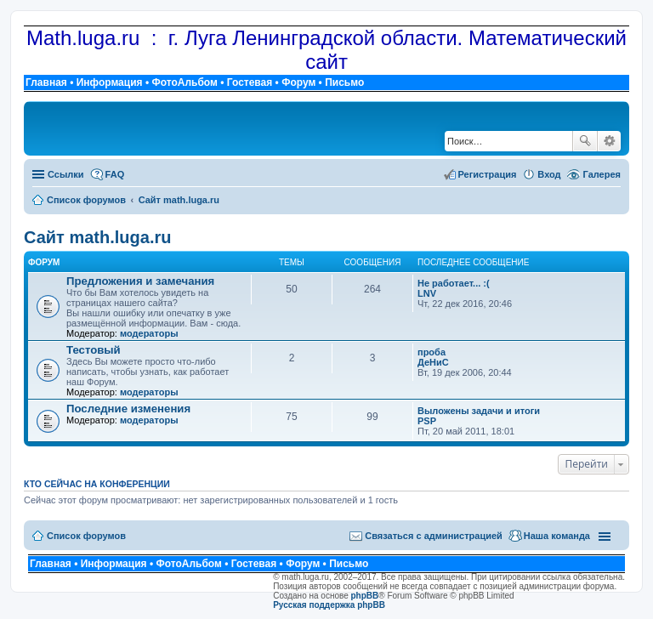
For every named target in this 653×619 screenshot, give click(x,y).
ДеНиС (433, 362)
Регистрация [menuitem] (487, 174)
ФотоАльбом (184, 82)
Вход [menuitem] (548, 174)
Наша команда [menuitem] (557, 536)
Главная (46, 82)
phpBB (365, 595)
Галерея (602, 174)
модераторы (149, 333)
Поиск (585, 141)
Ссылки (66, 174)
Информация (110, 82)
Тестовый (93, 350)
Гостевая (250, 82)
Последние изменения (128, 408)
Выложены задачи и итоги (478, 411)
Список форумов (86, 536)
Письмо (344, 82)
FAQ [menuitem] (115, 174)
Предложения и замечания (140, 281)
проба (431, 352)
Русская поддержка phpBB (329, 605)
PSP (426, 421)
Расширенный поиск (609, 141)
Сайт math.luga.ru (97, 237)
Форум (298, 82)
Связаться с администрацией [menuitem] (434, 536)
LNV (426, 293)
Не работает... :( (453, 283)
